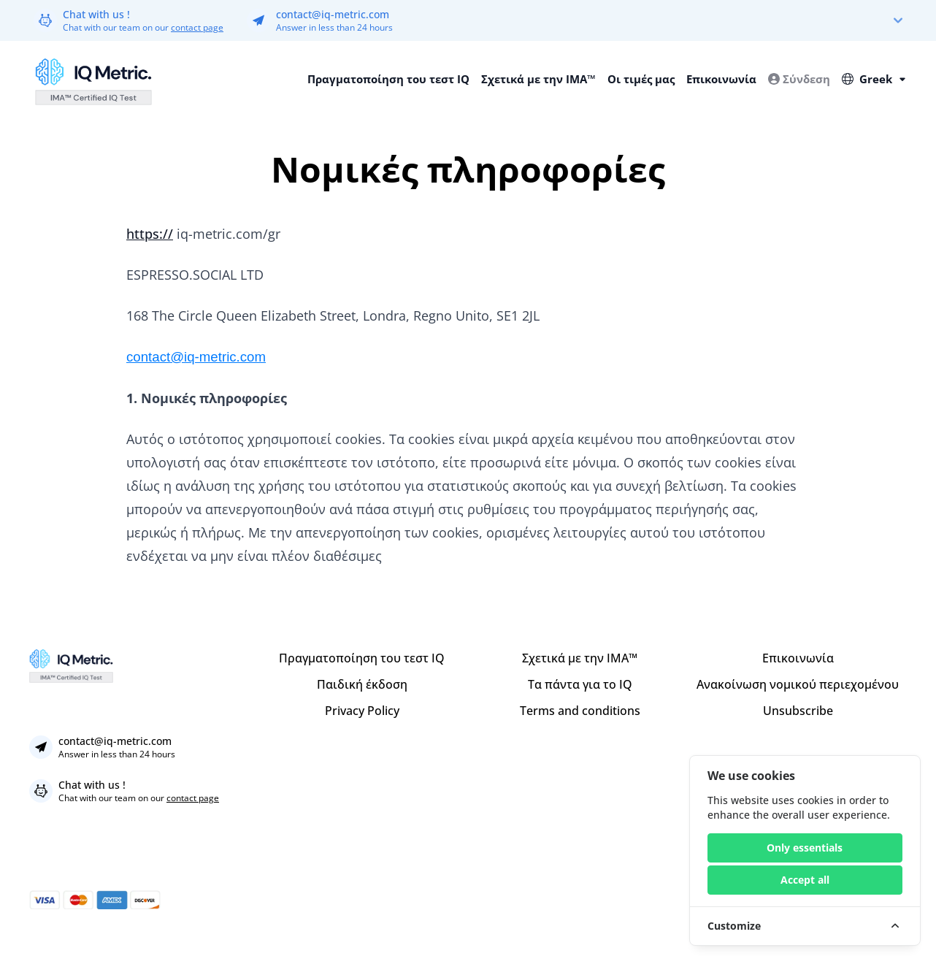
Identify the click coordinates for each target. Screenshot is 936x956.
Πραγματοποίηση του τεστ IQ (388, 79)
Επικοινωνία (721, 79)
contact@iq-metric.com (332, 14)
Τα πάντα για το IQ (580, 684)
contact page (197, 27)
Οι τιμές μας (641, 79)
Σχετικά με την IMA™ (538, 79)
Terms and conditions (580, 711)
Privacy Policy (362, 711)
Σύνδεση (799, 79)
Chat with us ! (96, 14)
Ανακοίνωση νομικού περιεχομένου (798, 684)
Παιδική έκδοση (362, 684)
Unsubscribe (798, 711)
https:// (149, 233)
